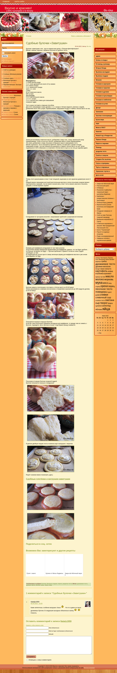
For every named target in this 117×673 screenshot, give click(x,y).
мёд (110, 283)
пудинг (109, 292)
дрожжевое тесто (82, 583)
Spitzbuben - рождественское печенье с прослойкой (105, 198)
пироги (60, 583)
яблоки (98, 309)
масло (33, 585)
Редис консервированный (105, 236)
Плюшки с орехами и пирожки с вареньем (12, 108)
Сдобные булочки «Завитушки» (46, 43)
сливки (104, 294)
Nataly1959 (65, 621)
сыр (97, 303)
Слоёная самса (8, 78)
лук (101, 277)
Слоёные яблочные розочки (12, 74)
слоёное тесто (100, 300)
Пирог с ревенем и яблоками (80, 36)
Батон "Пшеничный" (103, 230)
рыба (97, 295)
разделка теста (67, 583)
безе (96, 259)
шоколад (106, 306)
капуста (108, 269)
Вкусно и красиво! (18, 8)
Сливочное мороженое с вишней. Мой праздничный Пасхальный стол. (105, 226)
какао (102, 269)
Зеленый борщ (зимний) (105, 202)
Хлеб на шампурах (9, 70)
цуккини (98, 306)
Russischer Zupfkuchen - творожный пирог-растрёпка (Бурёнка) (104, 192)
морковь (108, 279)
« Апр (99, 333)
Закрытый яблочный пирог (105, 183)
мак (104, 277)
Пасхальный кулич (103, 186)
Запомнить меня (10, 53)
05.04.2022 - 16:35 (36, 603)
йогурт (97, 269)
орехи (104, 286)
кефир (110, 271)
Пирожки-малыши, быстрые (12, 84)
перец (111, 286)
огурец (97, 286)
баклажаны (104, 258)
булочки (43, 583)
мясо (105, 283)
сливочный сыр (103, 297)
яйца (50, 585)
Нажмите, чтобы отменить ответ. (35, 625)
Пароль (4, 48)
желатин (107, 266)
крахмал (107, 274)
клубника (99, 273)
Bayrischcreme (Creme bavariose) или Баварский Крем (105, 207)
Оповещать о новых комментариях (40, 663)
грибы (104, 261)
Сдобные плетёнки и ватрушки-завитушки (48, 479)
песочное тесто (103, 289)
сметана (109, 300)
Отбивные (100, 188)
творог (46, 585)
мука (42, 585)
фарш (110, 303)
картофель (101, 271)
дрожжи (28, 585)
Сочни (16, 112)
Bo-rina (89, 46)
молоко (38, 585)
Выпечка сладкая (52, 583)
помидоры (101, 291)
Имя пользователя (8, 43)
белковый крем (104, 259)
